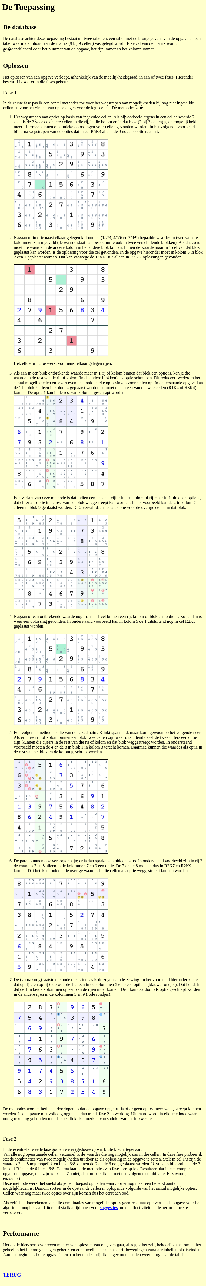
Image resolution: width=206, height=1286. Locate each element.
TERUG (12, 1275)
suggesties (109, 1207)
